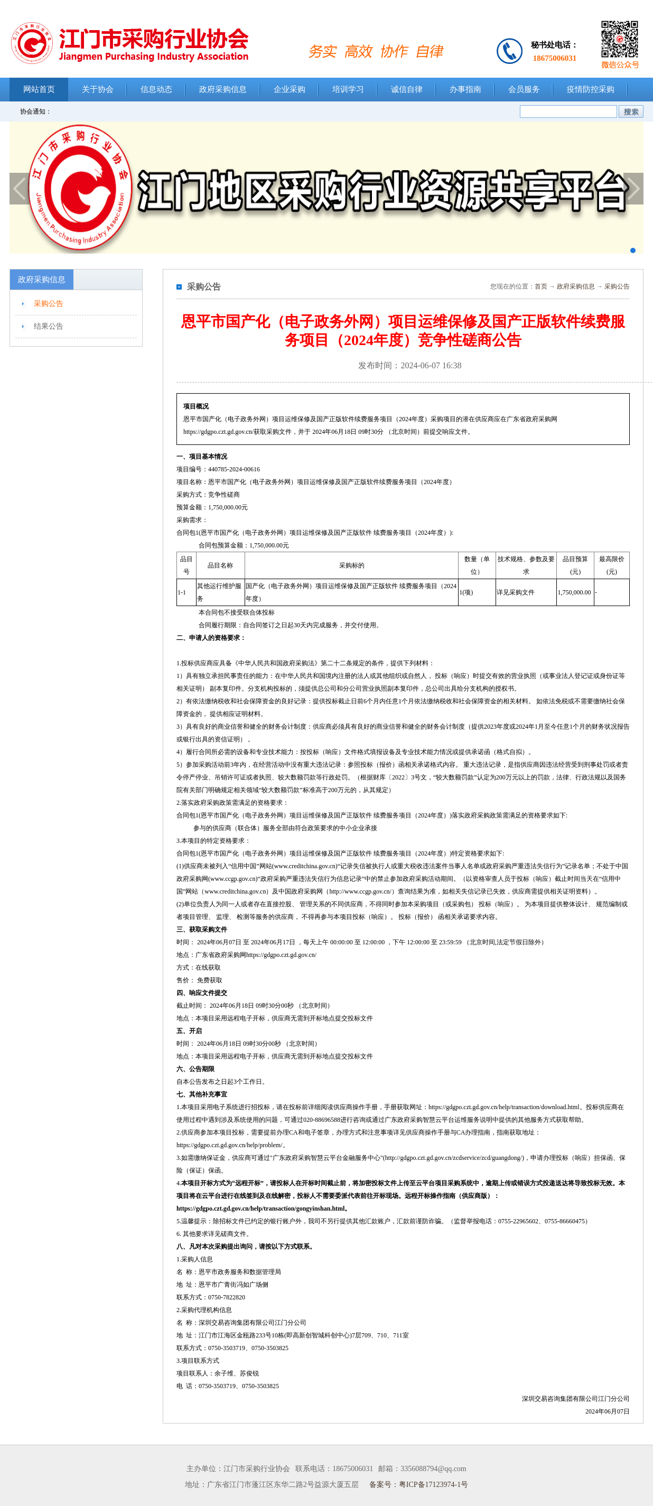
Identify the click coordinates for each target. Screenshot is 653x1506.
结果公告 (48, 326)
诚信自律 (407, 89)
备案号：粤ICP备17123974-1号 (418, 1485)
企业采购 (289, 89)
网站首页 (39, 89)
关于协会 (98, 89)
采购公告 (48, 304)
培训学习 (348, 89)
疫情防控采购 (590, 89)
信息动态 (156, 89)
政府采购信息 (223, 89)
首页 (541, 286)
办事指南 (465, 89)
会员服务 (524, 89)
